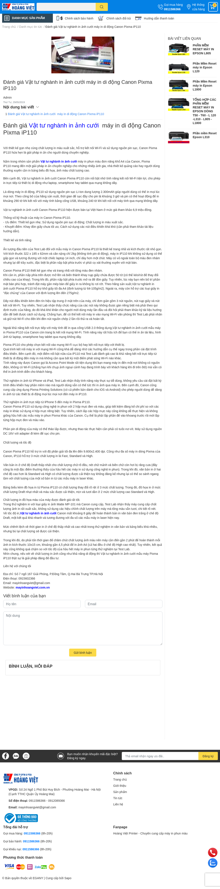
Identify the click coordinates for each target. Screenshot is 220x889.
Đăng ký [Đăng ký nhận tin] (208, 756)
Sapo (67, 878)
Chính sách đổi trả (118, 18)
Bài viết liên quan (184, 38)
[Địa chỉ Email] (170, 756)
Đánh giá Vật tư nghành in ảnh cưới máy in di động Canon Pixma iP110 (56, 114)
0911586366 (172, 9)
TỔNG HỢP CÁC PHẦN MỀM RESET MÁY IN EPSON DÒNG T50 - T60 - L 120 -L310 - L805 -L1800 (204, 111)
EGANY (38, 878)
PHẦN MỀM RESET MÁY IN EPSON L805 (203, 49)
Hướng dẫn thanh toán (159, 18)
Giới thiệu (119, 785)
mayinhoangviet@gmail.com (31, 583)
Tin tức (117, 798)
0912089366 (56, 800)
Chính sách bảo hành (79, 18)
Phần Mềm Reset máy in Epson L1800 (205, 85)
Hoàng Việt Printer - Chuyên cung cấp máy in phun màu (150, 833)
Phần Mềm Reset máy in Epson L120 (205, 67)
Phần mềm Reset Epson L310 (205, 135)
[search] (102, 7)
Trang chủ (120, 779)
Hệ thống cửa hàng (198, 7)
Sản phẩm (120, 792)
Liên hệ (118, 804)
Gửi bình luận (83, 652)
